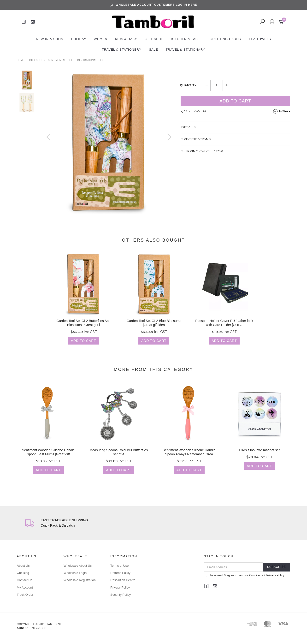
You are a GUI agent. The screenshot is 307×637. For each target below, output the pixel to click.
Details (188, 169)
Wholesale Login (75, 573)
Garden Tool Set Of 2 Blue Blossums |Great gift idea (154, 327)
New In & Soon (49, 39)
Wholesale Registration (80, 580)
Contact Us (24, 580)
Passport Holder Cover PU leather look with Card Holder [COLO (224, 327)
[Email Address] (233, 567)
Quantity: (189, 126)
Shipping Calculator (202, 193)
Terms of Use (119, 565)
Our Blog (23, 573)
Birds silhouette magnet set (259, 454)
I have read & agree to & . (244, 575)
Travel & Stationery (121, 49)
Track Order (25, 594)
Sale (153, 49)
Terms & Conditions (250, 575)
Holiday (78, 39)
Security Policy (120, 594)
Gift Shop (154, 39)
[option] (108, 142)
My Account (25, 587)
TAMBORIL (189, 72)
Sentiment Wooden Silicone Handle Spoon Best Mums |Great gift (48, 456)
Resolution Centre (122, 580)
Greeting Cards (225, 39)
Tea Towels (260, 39)
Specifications (196, 181)
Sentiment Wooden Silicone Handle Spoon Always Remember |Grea (189, 456)
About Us (23, 565)
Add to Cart (235, 142)
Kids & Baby (126, 39)
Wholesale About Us (78, 565)
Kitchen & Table (186, 39)
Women (100, 39)
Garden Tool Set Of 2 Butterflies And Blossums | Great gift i (83, 327)
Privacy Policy (120, 587)
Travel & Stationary (185, 49)
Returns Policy (120, 573)
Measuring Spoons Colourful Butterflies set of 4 (118, 456)
